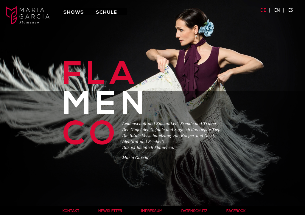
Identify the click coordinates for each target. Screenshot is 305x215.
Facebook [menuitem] (236, 211)
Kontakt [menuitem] (71, 211)
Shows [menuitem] (73, 12)
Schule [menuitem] (106, 12)
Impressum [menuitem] (151, 211)
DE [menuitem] (263, 10)
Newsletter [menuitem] (110, 211)
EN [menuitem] (277, 10)
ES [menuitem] (290, 10)
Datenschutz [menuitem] (194, 211)
